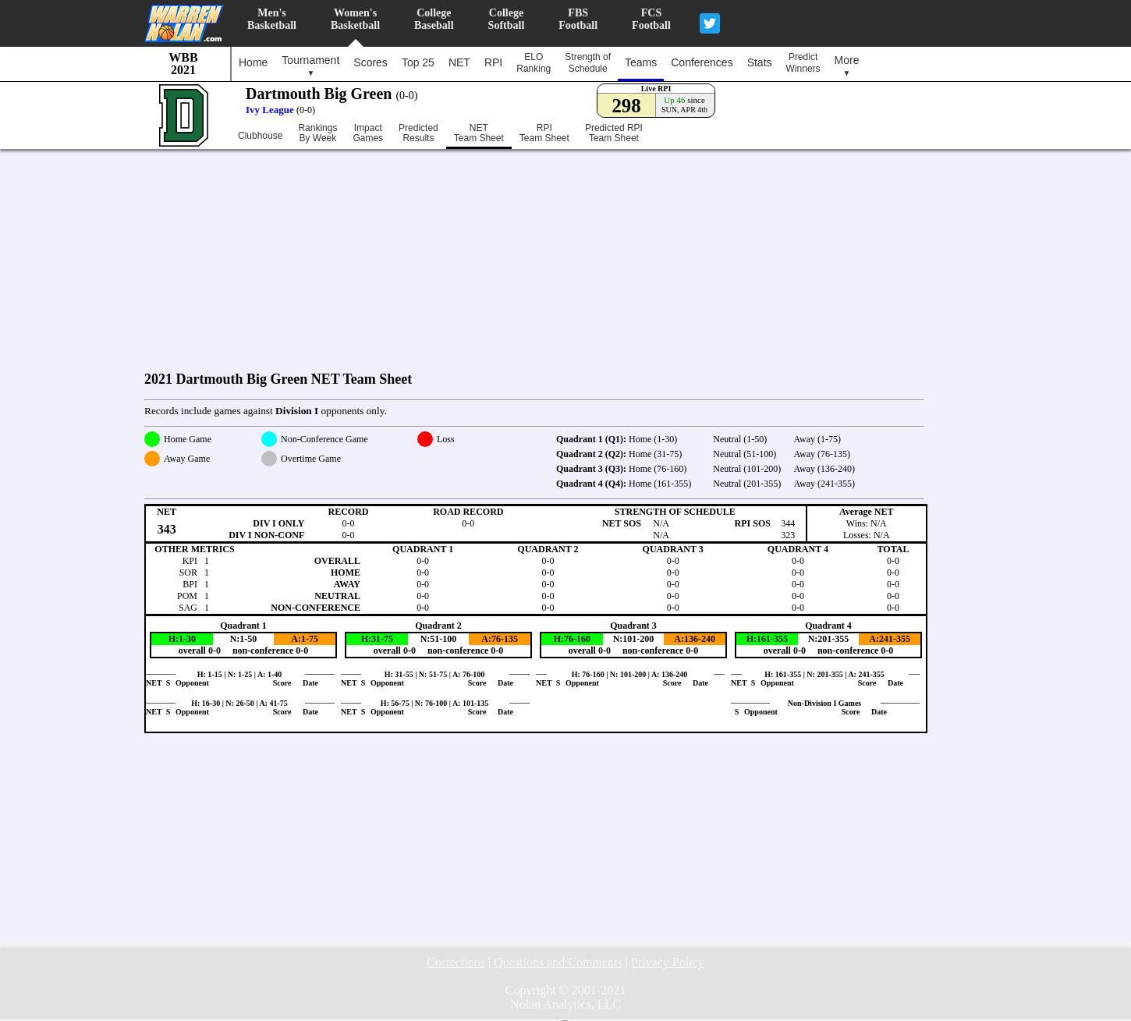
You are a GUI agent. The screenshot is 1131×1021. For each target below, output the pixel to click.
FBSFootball (577, 19)
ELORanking (533, 62)
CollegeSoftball (506, 19)
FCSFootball (651, 19)
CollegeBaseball (434, 19)
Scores (370, 62)
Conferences (701, 62)
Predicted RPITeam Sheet (614, 133)
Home (253, 62)
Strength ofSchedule (588, 62)
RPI (493, 62)
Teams (641, 62)
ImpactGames (368, 133)
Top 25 (418, 62)
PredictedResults (418, 133)
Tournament (310, 65)
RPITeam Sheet (544, 133)
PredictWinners (803, 62)
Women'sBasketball (355, 19)
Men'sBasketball (271, 19)
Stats (759, 62)
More (847, 65)
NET (459, 62)
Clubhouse (260, 135)
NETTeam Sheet (479, 133)
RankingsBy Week (317, 133)
